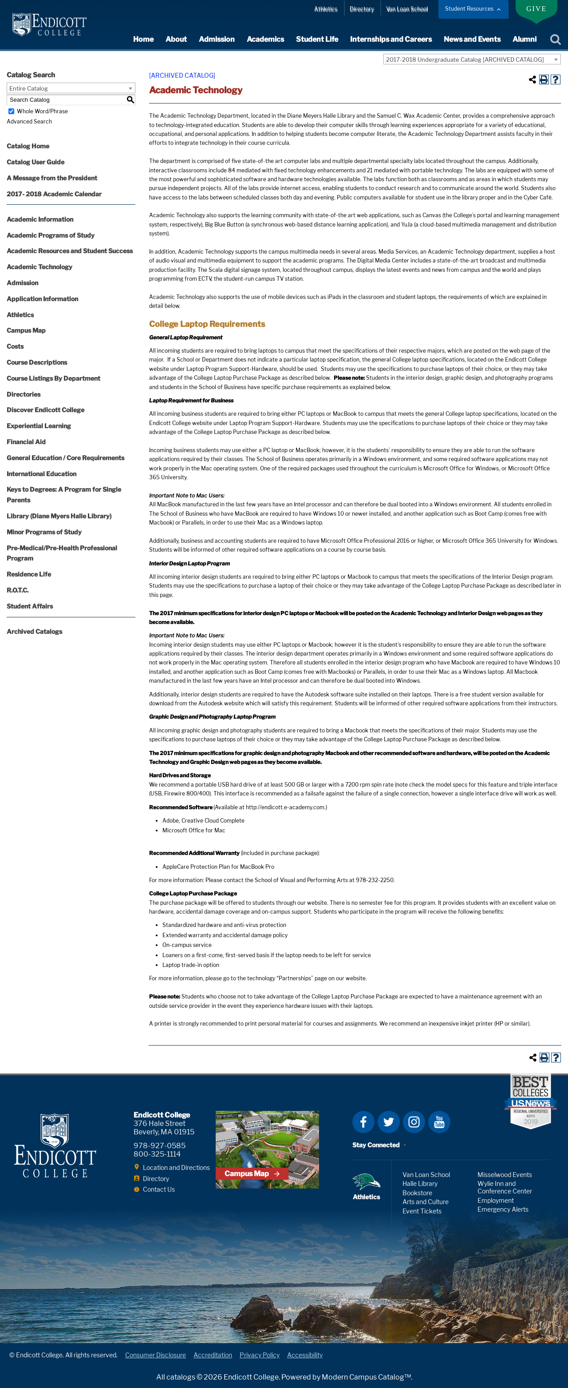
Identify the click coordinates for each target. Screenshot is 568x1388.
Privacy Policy (260, 1355)
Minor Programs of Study (44, 532)
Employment (495, 1200)
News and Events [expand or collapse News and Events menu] (472, 39)
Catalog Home (28, 146)
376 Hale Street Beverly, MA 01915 (164, 1127)
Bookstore (417, 1193)
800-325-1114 (157, 1154)
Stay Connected (376, 1145)
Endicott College (49, 24)
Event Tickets (422, 1211)
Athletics (325, 8)
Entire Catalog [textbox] (28, 88)
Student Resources (469, 8)
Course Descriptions (37, 362)
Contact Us (159, 1189)
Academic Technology (39, 266)
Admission (22, 282)
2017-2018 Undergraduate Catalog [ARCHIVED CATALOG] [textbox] (465, 59)
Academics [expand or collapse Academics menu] (265, 39)
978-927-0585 (159, 1145)
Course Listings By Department (53, 378)
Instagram (414, 1122)
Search (555, 39)
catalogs (180, 1377)
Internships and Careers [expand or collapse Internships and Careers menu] (391, 39)
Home (143, 39)
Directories (23, 394)
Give (536, 8)
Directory (362, 8)
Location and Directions (176, 1167)
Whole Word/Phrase (42, 111)
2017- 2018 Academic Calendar (54, 194)
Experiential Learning (39, 426)
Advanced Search (29, 121)
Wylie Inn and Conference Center (504, 1187)
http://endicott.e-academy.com (285, 807)
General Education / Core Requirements (65, 457)
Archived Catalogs (34, 631)
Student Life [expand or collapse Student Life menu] (317, 39)
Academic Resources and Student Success (70, 251)
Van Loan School (407, 8)
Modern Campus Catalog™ (366, 1377)
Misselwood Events (504, 1174)
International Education (41, 473)
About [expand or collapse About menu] (176, 39)
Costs (15, 346)
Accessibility (305, 1355)
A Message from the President (52, 178)
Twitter (389, 1122)
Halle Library (420, 1183)
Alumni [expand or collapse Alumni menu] (524, 39)
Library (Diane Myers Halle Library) (59, 516)
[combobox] (472, 59)
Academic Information (40, 219)
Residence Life (29, 574)
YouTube (439, 1122)
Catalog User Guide (35, 162)
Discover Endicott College (45, 410)
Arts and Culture (425, 1201)
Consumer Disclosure (155, 1355)
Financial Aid (26, 441)
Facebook (363, 1122)
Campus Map (26, 330)
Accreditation (212, 1355)
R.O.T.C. (18, 590)
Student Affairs (30, 606)
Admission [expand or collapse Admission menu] (217, 39)
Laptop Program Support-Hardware (231, 369)
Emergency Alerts (503, 1209)
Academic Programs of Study (51, 235)
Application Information (42, 298)
